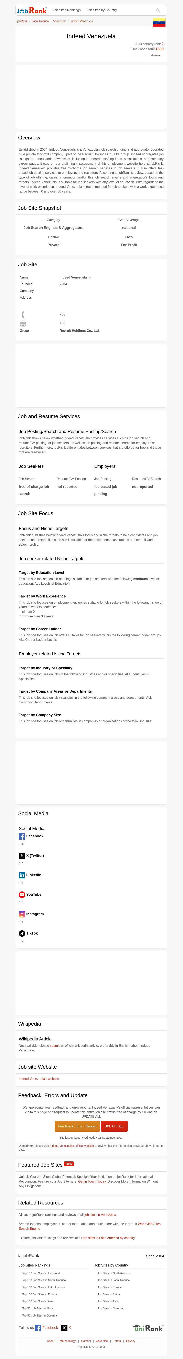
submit (55, 1045)
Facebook (46, 1328)
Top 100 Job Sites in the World (41, 1273)
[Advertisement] (91, 97)
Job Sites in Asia (108, 1301)
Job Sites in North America (114, 1273)
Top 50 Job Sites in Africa (37, 1308)
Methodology (68, 1341)
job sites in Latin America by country (109, 1238)
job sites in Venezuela (100, 1214)
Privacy (130, 1341)
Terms (117, 1341)
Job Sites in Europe (110, 1287)
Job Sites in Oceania (110, 1308)
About (50, 1341)
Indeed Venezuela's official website (72, 1145)
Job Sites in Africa (109, 1294)
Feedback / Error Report (77, 1126)
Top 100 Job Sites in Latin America (43, 1287)
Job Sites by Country (102, 10)
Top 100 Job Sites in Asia (37, 1301)
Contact (86, 1341)
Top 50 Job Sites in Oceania (39, 1315)
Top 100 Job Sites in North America (44, 1280)
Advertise (102, 1341)
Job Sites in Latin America (114, 1280)
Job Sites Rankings (67, 10)
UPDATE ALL (114, 1126)
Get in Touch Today (92, 1181)
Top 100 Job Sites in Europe (39, 1294)
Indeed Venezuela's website (39, 1078)
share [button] (155, 55)
